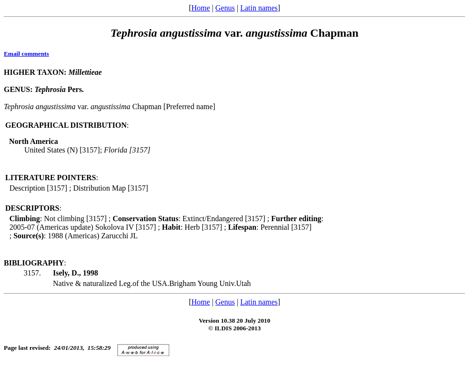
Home (200, 8)
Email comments (26, 53)
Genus (225, 8)
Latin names (259, 8)
